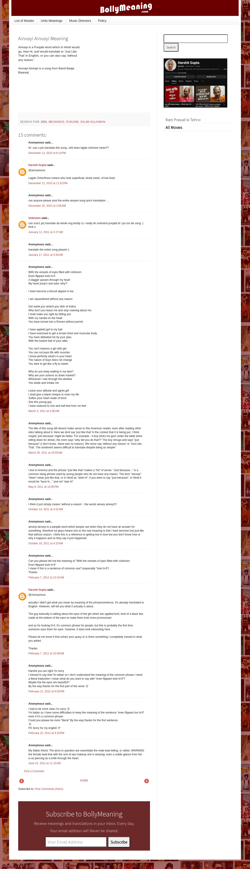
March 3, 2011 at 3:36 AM (43, 411)
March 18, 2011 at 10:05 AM (45, 452)
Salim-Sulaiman (92, 121)
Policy (102, 21)
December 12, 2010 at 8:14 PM (47, 153)
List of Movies (24, 21)
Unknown (34, 218)
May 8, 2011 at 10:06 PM (43, 486)
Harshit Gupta (37, 165)
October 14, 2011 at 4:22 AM (45, 509)
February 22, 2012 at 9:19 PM (46, 733)
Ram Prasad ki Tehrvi (182, 119)
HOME (84, 780)
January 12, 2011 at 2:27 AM (45, 232)
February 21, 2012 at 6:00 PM (46, 691)
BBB (44, 121)
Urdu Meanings (51, 21)
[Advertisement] (116, 76)
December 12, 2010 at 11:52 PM (48, 183)
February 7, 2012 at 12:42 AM (46, 577)
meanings (56, 121)
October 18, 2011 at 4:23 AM (45, 543)
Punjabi (72, 121)
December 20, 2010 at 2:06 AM (47, 205)
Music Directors (80, 21)
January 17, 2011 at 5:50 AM (45, 254)
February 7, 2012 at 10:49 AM (46, 653)
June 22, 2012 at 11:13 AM (44, 763)
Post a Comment (34, 771)
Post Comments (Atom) (49, 789)
